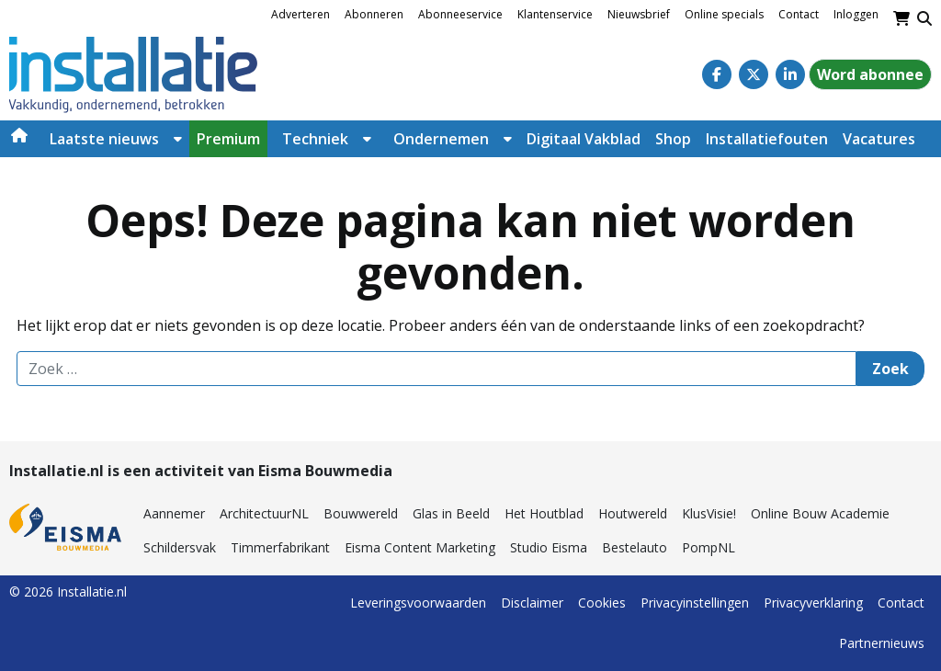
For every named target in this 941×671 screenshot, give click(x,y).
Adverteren (300, 14)
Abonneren (374, 14)
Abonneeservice (460, 14)
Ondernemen (441, 139)
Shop (673, 139)
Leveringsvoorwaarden (418, 602)
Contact (798, 14)
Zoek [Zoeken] (890, 368)
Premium (228, 139)
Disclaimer (532, 602)
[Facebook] (716, 74)
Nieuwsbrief (638, 14)
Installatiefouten (767, 139)
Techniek (315, 139)
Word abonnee (870, 74)
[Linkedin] (790, 74)
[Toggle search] (924, 18)
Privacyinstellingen (695, 602)
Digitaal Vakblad (584, 139)
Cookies (602, 602)
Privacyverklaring (813, 602)
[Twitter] (753, 74)
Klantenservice (555, 14)
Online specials (724, 14)
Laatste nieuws (104, 139)
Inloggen (856, 14)
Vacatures (879, 139)
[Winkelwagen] (901, 18)
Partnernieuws (881, 643)
